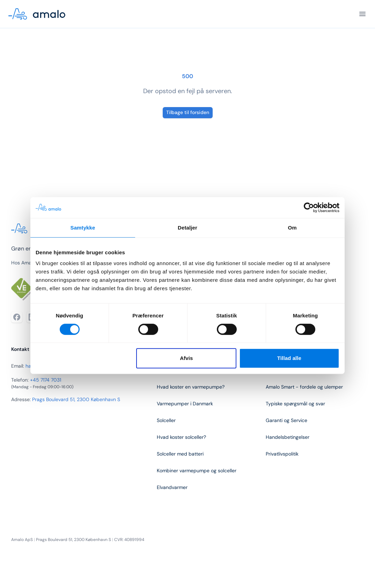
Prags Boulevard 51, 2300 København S (76, 399)
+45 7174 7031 (45, 380)
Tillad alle (289, 358)
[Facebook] (16, 317)
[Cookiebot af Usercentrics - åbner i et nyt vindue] (308, 207)
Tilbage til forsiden (187, 112)
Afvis (186, 358)
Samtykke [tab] (83, 228)
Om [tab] (292, 228)
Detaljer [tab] (187, 228)
